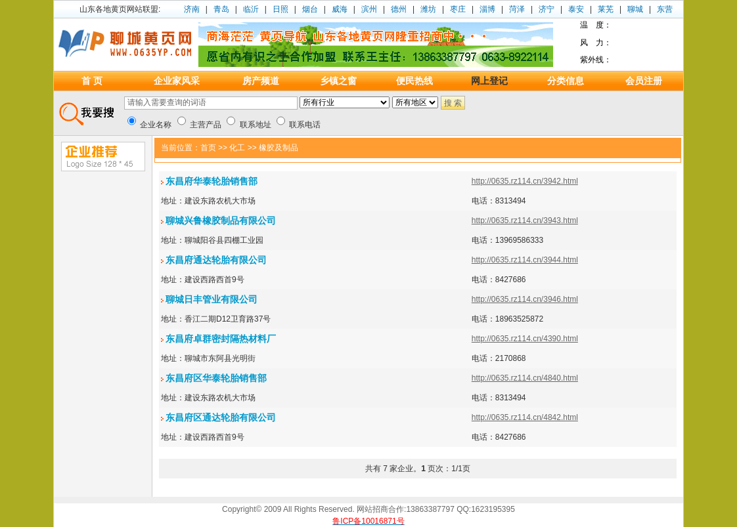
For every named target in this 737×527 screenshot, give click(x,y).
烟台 (310, 9)
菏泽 (517, 9)
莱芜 (606, 9)
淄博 (487, 9)
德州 (399, 9)
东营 (665, 9)
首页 (208, 147)
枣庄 (458, 9)
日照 (280, 9)
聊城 (635, 9)
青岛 (221, 9)
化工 (237, 147)
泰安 (576, 9)
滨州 (369, 9)
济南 (192, 9)
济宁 (546, 9)
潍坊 (428, 9)
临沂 (251, 9)
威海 (339, 9)
